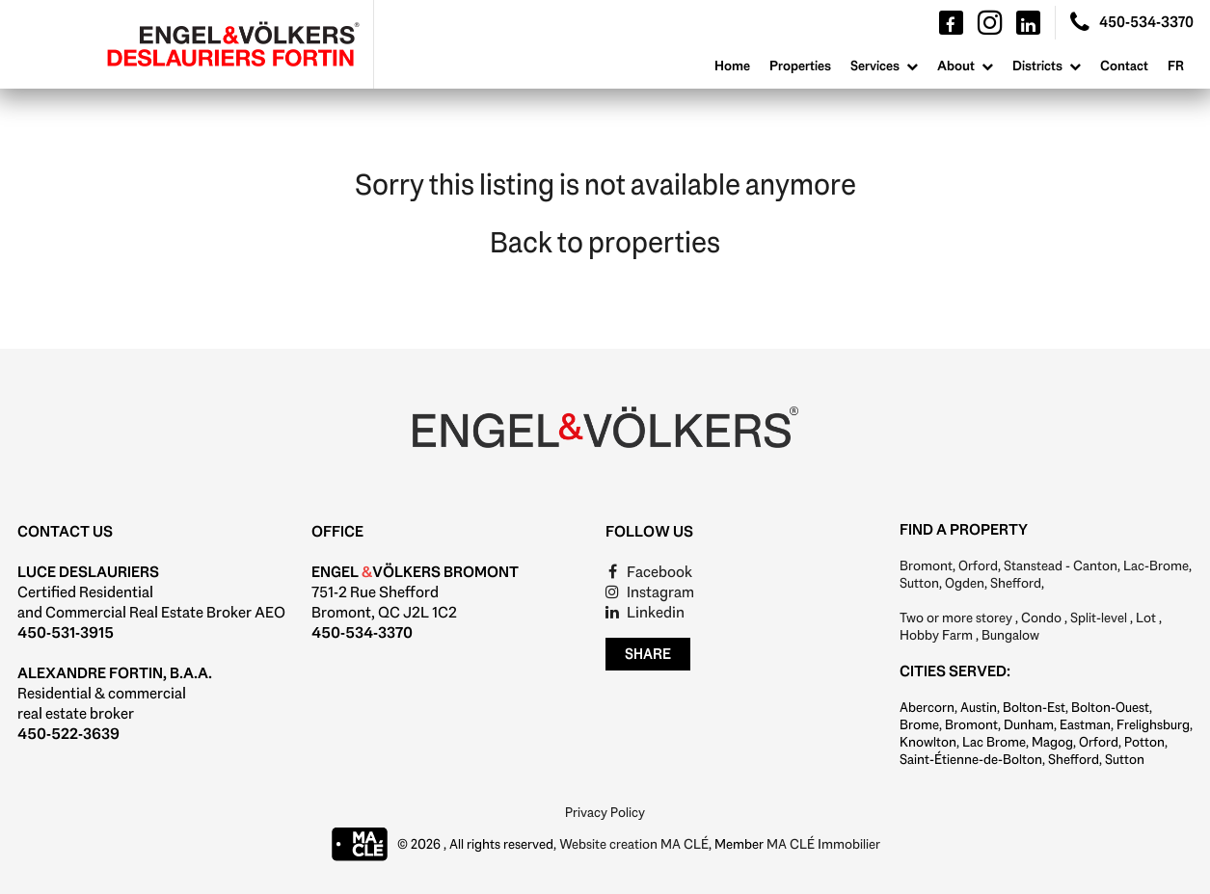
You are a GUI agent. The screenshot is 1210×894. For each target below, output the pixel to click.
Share (648, 654)
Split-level (1098, 617)
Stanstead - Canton (1060, 565)
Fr (1176, 65)
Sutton (919, 583)
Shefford (1015, 583)
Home (732, 65)
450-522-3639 (68, 733)
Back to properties (605, 242)
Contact (1124, 65)
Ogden (964, 583)
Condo (1041, 617)
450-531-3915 (65, 632)
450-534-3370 (362, 632)
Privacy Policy (605, 812)
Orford (978, 565)
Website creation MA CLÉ (634, 844)
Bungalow (1010, 635)
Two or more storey (956, 617)
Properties (800, 65)
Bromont (926, 565)
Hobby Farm (936, 635)
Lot (1146, 617)
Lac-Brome (1156, 565)
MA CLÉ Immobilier (823, 844)
